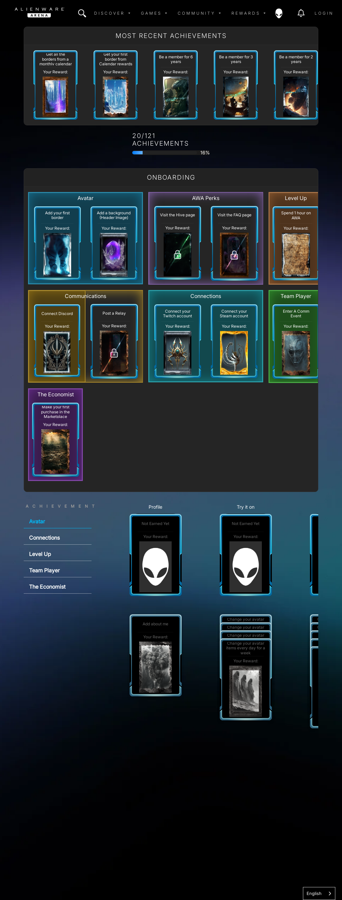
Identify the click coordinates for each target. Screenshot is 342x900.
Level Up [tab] (40, 554)
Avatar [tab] (37, 521)
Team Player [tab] (44, 570)
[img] (82, 13)
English (314, 893)
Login (324, 13)
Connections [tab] (44, 537)
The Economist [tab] (47, 586)
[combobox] (319, 893)
